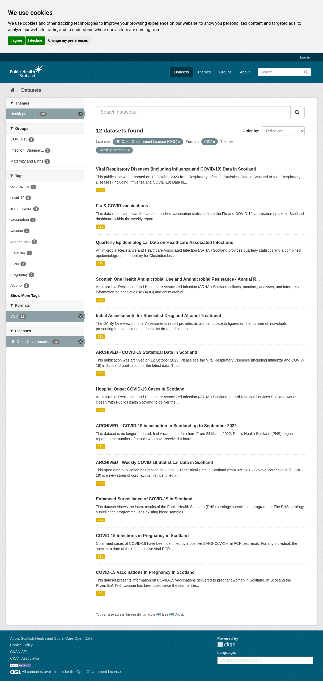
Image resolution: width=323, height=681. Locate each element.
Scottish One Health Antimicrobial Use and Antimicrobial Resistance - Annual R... (178, 279)
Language (226, 652)
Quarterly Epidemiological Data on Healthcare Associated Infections (164, 242)
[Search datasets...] (193, 112)
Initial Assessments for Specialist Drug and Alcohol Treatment (158, 315)
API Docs (175, 614)
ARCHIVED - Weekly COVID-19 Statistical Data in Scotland (154, 462)
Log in (305, 57)
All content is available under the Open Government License (65, 672)
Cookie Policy (21, 645)
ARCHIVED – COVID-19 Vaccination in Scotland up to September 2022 (166, 425)
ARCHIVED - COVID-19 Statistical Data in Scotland (146, 352)
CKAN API (18, 652)
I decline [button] (35, 40)
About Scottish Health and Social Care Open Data (51, 638)
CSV (100, 190)
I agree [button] (16, 40)
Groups (225, 72)
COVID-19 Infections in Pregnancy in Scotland (142, 535)
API (158, 614)
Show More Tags (25, 295)
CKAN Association (25, 658)
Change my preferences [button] (68, 40)
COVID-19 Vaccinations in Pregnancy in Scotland (145, 572)
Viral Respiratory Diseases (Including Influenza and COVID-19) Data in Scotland (176, 169)
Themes (204, 72)
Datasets (181, 72)
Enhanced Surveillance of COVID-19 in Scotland (144, 499)
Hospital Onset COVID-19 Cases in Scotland (140, 389)
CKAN (226, 644)
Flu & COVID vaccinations (122, 206)
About (245, 72)
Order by (250, 131)
